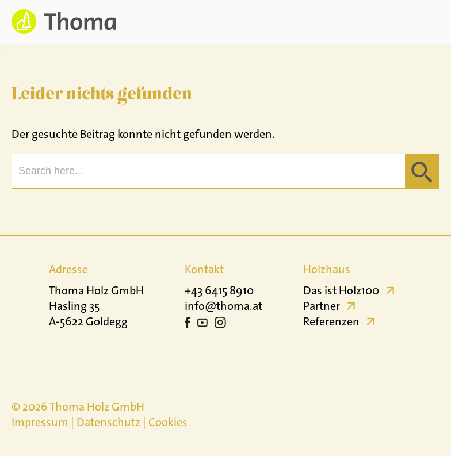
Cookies (168, 422)
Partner (321, 305)
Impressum (40, 422)
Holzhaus (326, 269)
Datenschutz (108, 422)
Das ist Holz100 (341, 290)
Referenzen (331, 321)
